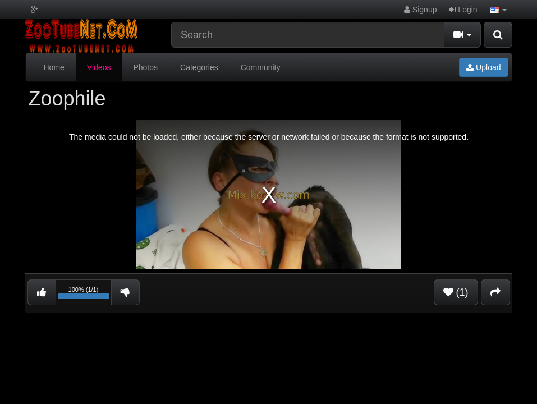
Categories (199, 67)
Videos (99, 67)
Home (54, 67)
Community (261, 67)
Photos (145, 67)
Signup (420, 9)
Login (463, 9)
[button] (498, 9)
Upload (483, 67)
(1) (456, 292)
